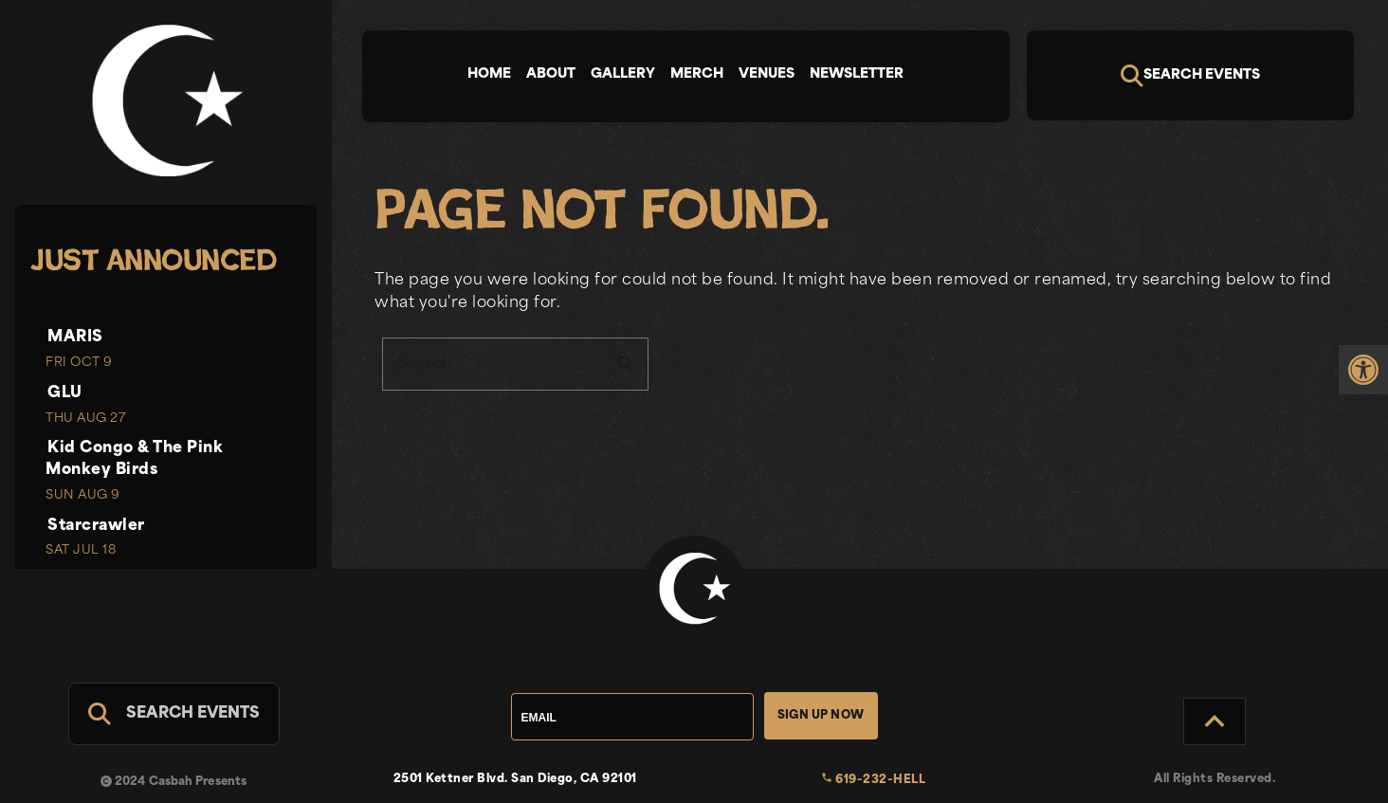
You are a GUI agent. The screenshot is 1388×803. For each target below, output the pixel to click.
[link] (1363, 386)
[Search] (1190, 75)
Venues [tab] (766, 74)
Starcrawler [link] (96, 526)
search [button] (625, 364)
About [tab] (550, 74)
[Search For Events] (174, 714)
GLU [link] (64, 393)
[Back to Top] (1214, 721)
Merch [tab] (696, 74)
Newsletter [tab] (857, 74)
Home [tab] (489, 74)
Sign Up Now (820, 715)
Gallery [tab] (623, 74)
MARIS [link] (75, 337)
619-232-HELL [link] (873, 780)
